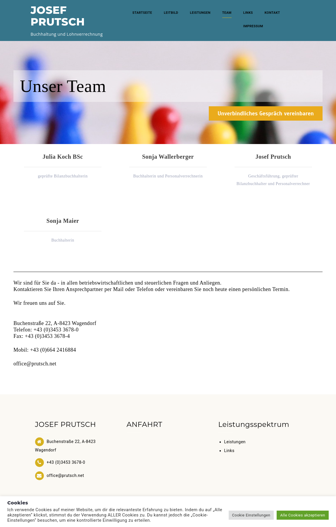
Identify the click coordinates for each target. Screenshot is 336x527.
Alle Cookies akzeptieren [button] (302, 515)
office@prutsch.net (34, 364)
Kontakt (272, 13)
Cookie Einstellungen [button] (251, 515)
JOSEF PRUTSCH (58, 16)
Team (227, 13)
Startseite (142, 13)
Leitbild (171, 13)
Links (248, 13)
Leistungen (200, 13)
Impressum (253, 26)
